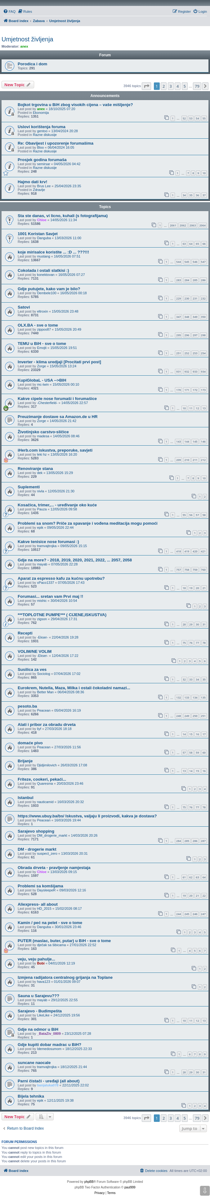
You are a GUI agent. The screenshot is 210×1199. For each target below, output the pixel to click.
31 (204, 624)
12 (197, 408)
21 (204, 588)
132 (178, 697)
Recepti (25, 633)
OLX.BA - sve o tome (38, 325)
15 (190, 734)
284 (187, 280)
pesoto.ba (27, 706)
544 (178, 262)
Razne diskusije (45, 135)
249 (187, 716)
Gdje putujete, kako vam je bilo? (49, 288)
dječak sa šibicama (51, 945)
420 (195, 551)
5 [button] (185, 86)
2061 (173, 225)
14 (184, 734)
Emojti (42, 348)
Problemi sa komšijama (40, 886)
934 (203, 371)
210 (187, 460)
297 (195, 335)
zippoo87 (44, 329)
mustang (43, 256)
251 (178, 353)
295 (178, 335)
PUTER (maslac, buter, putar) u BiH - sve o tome (64, 940)
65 (197, 244)
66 (204, 244)
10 (204, 173)
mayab (42, 564)
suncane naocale (34, 1062)
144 (187, 441)
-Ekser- (42, 637)
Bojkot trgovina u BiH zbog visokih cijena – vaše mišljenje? (75, 104)
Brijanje (25, 761)
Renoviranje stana (35, 468)
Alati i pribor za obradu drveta (47, 724)
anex (24, 46)
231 (195, 298)
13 (204, 408)
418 (178, 551)
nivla (40, 491)
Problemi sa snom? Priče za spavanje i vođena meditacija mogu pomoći (88, 523)
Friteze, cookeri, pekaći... (42, 779)
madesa (43, 436)
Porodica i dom (32, 64)
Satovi (24, 307)
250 (195, 716)
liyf (39, 729)
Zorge (41, 366)
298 (203, 335)
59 (197, 753)
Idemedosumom (49, 1049)
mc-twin (43, 384)
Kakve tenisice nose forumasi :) (48, 541)
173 (203, 390)
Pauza (42, 509)
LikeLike (43, 1015)
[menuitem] (9, 11)
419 (187, 551)
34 (184, 195)
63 (184, 244)
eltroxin (42, 311)
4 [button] (177, 86)
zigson (42, 619)
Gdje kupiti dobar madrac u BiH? (49, 1044)
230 (187, 298)
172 (195, 390)
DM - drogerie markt (37, 849)
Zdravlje (39, 190)
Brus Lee (44, 186)
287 (203, 841)
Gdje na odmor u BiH (38, 1029)
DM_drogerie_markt (52, 835)
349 (195, 317)
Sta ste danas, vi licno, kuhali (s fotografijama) (63, 215)
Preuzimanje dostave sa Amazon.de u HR (57, 416)
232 (203, 298)
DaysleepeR (46, 890)
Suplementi (29, 487)
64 (190, 244)
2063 (193, 225)
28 (184, 624)
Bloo (40, 147)
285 (195, 280)
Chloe (42, 220)
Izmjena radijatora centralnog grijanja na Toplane (65, 977)
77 (197, 643)
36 (197, 195)
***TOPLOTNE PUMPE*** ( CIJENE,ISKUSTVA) (62, 614)
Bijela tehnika (31, 1096)
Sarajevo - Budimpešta (40, 1011)
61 (184, 877)
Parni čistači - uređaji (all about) (48, 1081)
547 (203, 262)
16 (197, 734)
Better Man (45, 692)
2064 (202, 225)
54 (197, 118)
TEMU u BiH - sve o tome (42, 343)
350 (203, 317)
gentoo (42, 131)
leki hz (42, 454)
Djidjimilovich (47, 765)
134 (195, 697)
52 (184, 118)
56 (190, 515)
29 (190, 624)
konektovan (45, 275)
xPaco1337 (45, 582)
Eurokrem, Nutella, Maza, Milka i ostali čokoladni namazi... (74, 687)
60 (204, 753)
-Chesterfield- (47, 403)
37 (204, 195)
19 (190, 588)
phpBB (89, 1181)
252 (187, 353)
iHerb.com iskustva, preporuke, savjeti (55, 450)
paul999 (130, 1187)
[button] (146, 86)
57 (197, 515)
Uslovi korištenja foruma (41, 126)
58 (204, 515)
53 (190, 118)
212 (203, 460)
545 (187, 262)
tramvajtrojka (46, 546)
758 (187, 570)
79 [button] (197, 86)
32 (184, 679)
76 (190, 643)
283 (178, 280)
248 (178, 716)
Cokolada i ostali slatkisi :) (43, 270)
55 (204, 118)
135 (203, 697)
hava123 (43, 981)
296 (187, 335)
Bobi (40, 963)
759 (195, 570)
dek (39, 473)
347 (178, 317)
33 (190, 679)
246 (195, 914)
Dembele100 (46, 293)
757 (178, 570)
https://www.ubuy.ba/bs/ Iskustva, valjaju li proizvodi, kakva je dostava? (87, 816)
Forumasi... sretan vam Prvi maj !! (50, 596)
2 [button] (164, 86)
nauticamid (45, 802)
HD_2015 (44, 908)
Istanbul (26, 797)
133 (187, 697)
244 (178, 914)
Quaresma (45, 783)
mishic (42, 600)
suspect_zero (47, 853)
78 (204, 643)
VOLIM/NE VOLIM (34, 651)
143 (178, 441)
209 (178, 460)
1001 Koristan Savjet (38, 233)
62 (190, 877)
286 (203, 280)
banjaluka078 (47, 1085)
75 (184, 643)
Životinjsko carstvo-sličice (43, 432)
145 (195, 441)
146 (203, 441)
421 (203, 551)
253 (195, 353)
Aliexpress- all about (38, 904)
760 (203, 570)
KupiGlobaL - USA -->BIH (42, 380)
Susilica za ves (32, 669)
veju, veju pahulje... (36, 959)
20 (197, 588)
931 (178, 371)
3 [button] (171, 86)
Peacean (43, 710)
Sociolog (43, 674)
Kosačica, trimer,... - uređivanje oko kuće (57, 505)
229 (178, 298)
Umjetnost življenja (27, 39)
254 (203, 353)
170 (178, 390)
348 (187, 317)
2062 (183, 225)
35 (190, 195)
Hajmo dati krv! (32, 181)
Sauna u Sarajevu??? (38, 995)
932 (187, 371)
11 (190, 408)
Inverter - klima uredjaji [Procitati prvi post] (59, 362)
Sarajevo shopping (36, 831)
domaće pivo (30, 743)
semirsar (43, 164)
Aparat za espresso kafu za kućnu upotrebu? (61, 578)
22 (204, 896)
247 (203, 914)
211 (195, 460)
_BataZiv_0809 (48, 1033)
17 (204, 734)
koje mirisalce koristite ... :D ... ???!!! (53, 252)
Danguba (44, 238)
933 (195, 371)
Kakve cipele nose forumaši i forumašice (57, 398)
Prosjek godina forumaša (42, 159)
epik (40, 527)
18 (184, 588)
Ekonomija (41, 112)
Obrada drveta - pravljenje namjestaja (54, 867)
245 (187, 914)
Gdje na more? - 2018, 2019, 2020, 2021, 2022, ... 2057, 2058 (75, 560)
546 (195, 262)
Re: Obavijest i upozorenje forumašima (55, 143)
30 (197, 624)
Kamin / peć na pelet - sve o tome (50, 922)
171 (187, 390)
